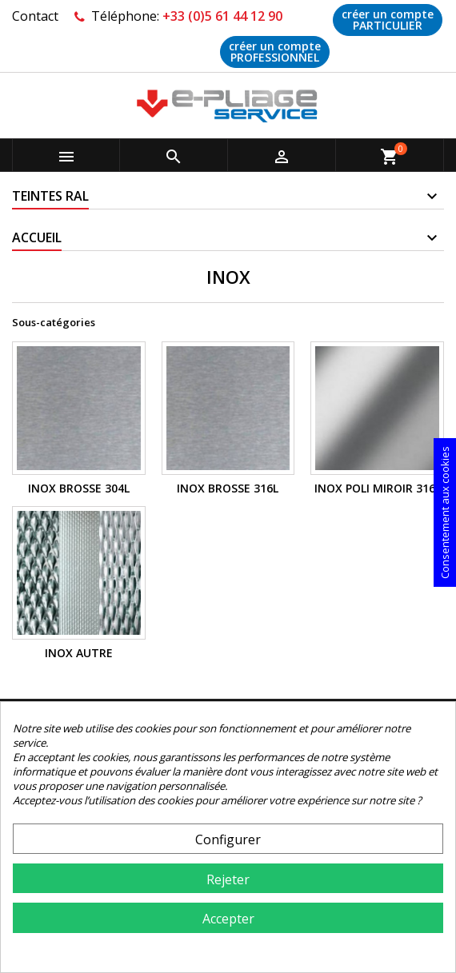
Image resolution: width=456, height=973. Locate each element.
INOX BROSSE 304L (79, 488)
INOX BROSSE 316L (227, 488)
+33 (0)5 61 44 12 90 (222, 16)
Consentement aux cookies (445, 512)
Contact (35, 16)
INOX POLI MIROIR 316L (377, 488)
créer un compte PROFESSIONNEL (275, 51)
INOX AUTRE (79, 652)
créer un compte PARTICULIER (388, 19)
